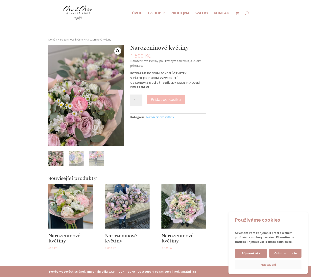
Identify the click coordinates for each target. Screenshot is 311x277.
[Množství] (136, 100)
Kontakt (222, 13)
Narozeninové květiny (70, 39)
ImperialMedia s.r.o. (101, 271)
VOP (121, 271)
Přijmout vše (251, 253)
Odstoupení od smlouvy (154, 271)
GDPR (131, 271)
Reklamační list (185, 271)
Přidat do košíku (166, 99)
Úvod (137, 13)
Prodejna (179, 13)
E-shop (154, 13)
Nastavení (268, 264)
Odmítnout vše (285, 253)
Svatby (201, 13)
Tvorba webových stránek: (67, 271)
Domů (52, 39)
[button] (117, 51)
